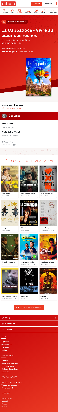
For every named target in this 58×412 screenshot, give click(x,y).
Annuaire (28, 11)
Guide (36, 11)
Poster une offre (7, 388)
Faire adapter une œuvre (11, 382)
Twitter (29, 330)
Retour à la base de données (29, 308)
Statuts (4, 350)
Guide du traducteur (9, 363)
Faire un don (6, 398)
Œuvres (20, 11)
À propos (4, 11)
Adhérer (36, 4)
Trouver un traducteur (10, 385)
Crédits (4, 407)
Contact (4, 401)
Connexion (49, 4)
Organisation (6, 345)
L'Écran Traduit (7, 366)
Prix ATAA (5, 347)
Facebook (29, 324)
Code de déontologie (9, 369)
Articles (43, 11)
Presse (4, 404)
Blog (29, 318)
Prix (12, 11)
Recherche (53, 11)
